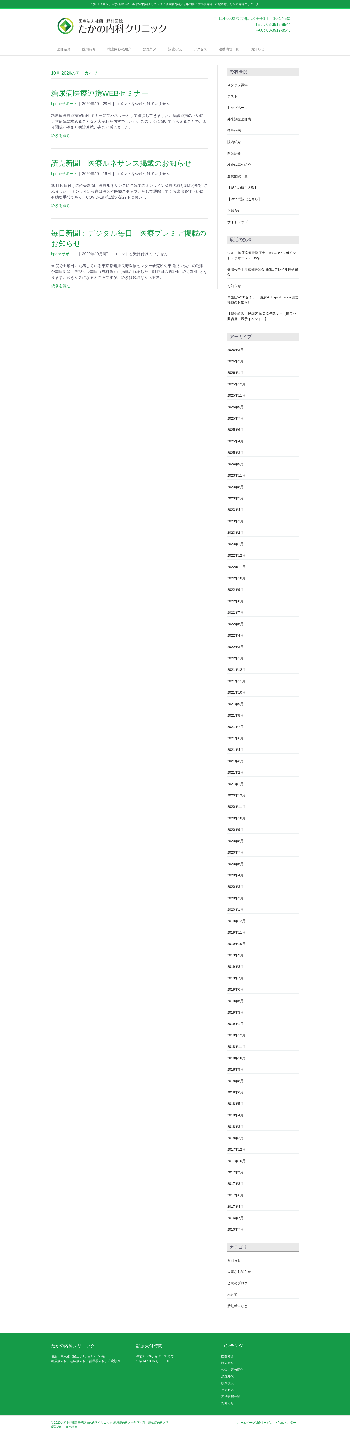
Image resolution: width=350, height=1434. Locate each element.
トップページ (237, 108)
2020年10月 (236, 818)
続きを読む (60, 135)
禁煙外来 (150, 49)
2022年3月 (235, 647)
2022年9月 (235, 590)
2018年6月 (235, 1092)
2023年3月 (235, 521)
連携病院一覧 (229, 49)
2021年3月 (235, 761)
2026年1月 (235, 373)
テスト (232, 96)
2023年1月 (235, 544)
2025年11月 (236, 395)
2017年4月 (235, 1206)
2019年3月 (235, 1012)
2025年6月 (235, 430)
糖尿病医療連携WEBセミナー (100, 93)
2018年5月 (235, 1104)
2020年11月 (236, 807)
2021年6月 (235, 738)
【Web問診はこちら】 (244, 199)
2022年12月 (236, 555)
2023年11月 (236, 475)
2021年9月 (235, 704)
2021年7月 (235, 727)
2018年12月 (236, 1035)
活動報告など (237, 1306)
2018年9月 (235, 1069)
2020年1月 (235, 909)
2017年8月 (235, 1184)
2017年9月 (235, 1172)
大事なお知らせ (239, 1272)
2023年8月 (235, 487)
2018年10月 (236, 1058)
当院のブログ (237, 1283)
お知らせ (257, 49)
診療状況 (175, 49)
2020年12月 (236, 795)
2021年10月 (236, 692)
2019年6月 (235, 989)
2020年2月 (235, 898)
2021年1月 (235, 784)
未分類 (232, 1294)
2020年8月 (235, 841)
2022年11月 (236, 567)
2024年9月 (235, 464)
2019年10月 (236, 944)
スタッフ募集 (237, 85)
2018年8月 (235, 1081)
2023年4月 (235, 510)
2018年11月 (236, 1047)
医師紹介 (63, 49)
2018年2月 (235, 1138)
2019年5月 (235, 1001)
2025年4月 (235, 441)
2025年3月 (235, 453)
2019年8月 (235, 967)
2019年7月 (235, 978)
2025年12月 (236, 384)
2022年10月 (236, 578)
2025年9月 (235, 407)
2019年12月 (236, 921)
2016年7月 (235, 1218)
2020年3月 (235, 887)
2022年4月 (235, 635)
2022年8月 (235, 601)
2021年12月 (236, 670)
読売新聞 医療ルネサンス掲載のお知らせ (125, 163)
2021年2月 (235, 772)
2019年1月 (235, 1024)
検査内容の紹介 (119, 49)
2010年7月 (235, 1229)
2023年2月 (235, 532)
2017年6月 (235, 1195)
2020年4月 (235, 875)
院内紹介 (89, 49)
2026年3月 (235, 350)
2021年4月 (235, 750)
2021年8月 (235, 715)
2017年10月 (236, 1161)
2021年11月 (236, 681)
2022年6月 (235, 624)
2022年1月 (235, 658)
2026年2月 (235, 361)
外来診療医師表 (239, 119)
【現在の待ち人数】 (242, 188)
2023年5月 (235, 498)
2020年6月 (235, 864)
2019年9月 (235, 955)
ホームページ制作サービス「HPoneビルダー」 (268, 1422)
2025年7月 (235, 418)
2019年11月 (236, 932)
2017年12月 (236, 1149)
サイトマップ (237, 222)
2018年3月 (235, 1126)
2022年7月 (235, 612)
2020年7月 (235, 852)
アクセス (200, 49)
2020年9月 (235, 829)
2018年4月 (235, 1115)
